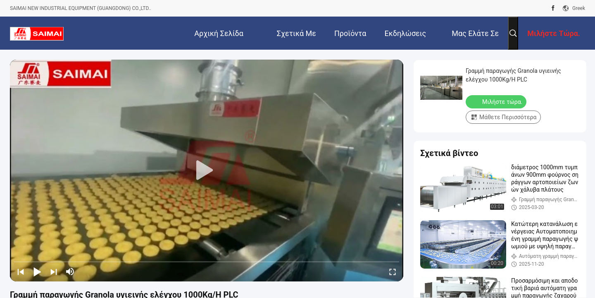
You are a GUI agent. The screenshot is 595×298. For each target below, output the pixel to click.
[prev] (20, 271)
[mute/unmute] (70, 271)
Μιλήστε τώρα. (496, 101)
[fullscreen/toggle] (392, 271)
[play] (206, 170)
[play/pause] (37, 271)
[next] (53, 271)
